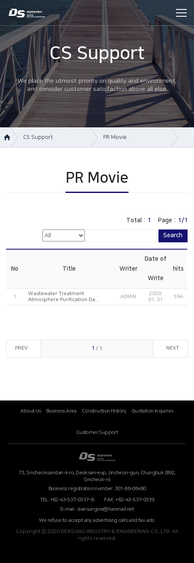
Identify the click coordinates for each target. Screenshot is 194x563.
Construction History (104, 411)
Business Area (61, 411)
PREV (21, 349)
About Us (31, 411)
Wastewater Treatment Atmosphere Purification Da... (63, 298)
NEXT (172, 349)
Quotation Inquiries (152, 411)
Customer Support (97, 432)
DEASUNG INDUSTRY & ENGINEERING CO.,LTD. (34, 14)
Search (172, 236)
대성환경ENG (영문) (97, 456)
